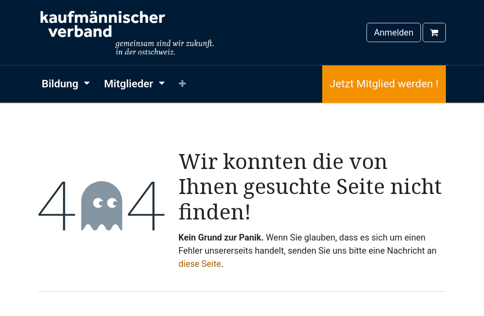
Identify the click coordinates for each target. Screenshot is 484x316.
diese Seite (199, 264)
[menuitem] (65, 84)
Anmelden (393, 32)
